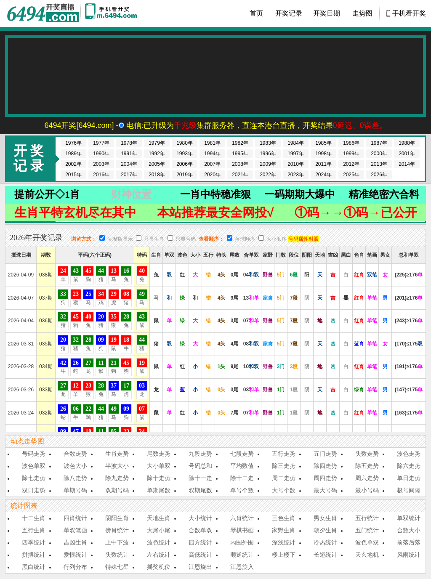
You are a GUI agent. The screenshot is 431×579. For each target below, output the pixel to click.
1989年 (73, 154)
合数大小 (408, 530)
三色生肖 (283, 518)
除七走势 (33, 478)
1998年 (323, 154)
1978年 (129, 143)
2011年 (323, 164)
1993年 (184, 154)
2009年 (268, 164)
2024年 (323, 175)
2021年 (240, 175)
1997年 (295, 154)
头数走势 (367, 453)
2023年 (295, 175)
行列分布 (75, 566)
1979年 (157, 143)
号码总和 (200, 465)
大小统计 (200, 518)
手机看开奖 (409, 13)
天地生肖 (158, 518)
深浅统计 (283, 542)
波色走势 (408, 453)
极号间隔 (408, 490)
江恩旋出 (200, 566)
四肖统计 (75, 518)
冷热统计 (325, 542)
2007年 (212, 164)
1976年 (73, 143)
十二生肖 (33, 518)
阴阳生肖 (117, 518)
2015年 (73, 175)
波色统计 (158, 542)
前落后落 (408, 542)
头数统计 (117, 554)
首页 (256, 13)
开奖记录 (288, 13)
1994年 (212, 154)
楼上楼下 (283, 554)
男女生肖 (325, 518)
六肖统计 (242, 518)
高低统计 (200, 554)
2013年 (379, 164)
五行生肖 (33, 530)
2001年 (407, 154)
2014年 (407, 164)
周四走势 (325, 478)
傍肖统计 (117, 530)
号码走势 (33, 453)
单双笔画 (75, 530)
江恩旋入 (242, 566)
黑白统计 (33, 566)
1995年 (240, 154)
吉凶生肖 (75, 542)
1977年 (101, 143)
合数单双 (200, 530)
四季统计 (33, 542)
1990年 (101, 154)
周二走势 (283, 478)
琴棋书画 (242, 530)
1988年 (407, 143)
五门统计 (367, 530)
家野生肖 (283, 530)
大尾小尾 (158, 530)
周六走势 (367, 478)
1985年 (323, 143)
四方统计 (200, 542)
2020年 (212, 175)
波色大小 (75, 465)
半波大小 (117, 465)
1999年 (351, 154)
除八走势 (75, 478)
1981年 (212, 143)
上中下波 (117, 542)
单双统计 (408, 518)
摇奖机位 (158, 566)
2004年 (129, 164)
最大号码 (325, 490)
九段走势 (200, 453)
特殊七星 (117, 566)
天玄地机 (367, 554)
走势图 (362, 13)
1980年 (184, 143)
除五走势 (367, 465)
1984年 (295, 143)
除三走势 (283, 465)
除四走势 (325, 465)
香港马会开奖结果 (43, 13)
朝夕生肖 (325, 530)
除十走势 (158, 478)
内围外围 (242, 542)
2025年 (351, 175)
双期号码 (117, 490)
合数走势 (75, 453)
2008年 (240, 164)
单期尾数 (158, 490)
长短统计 (325, 554)
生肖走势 (117, 453)
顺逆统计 (242, 554)
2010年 (295, 164)
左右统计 (158, 554)
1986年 (351, 143)
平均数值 (242, 465)
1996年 (268, 154)
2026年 (379, 175)
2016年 (101, 175)
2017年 (129, 175)
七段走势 (242, 453)
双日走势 (33, 490)
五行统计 (367, 518)
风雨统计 (408, 554)
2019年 (184, 175)
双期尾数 (200, 490)
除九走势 (117, 478)
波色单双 (33, 465)
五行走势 (283, 453)
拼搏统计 (33, 554)
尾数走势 (158, 453)
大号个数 (283, 490)
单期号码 (75, 490)
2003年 (101, 164)
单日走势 (408, 478)
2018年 (157, 175)
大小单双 (158, 465)
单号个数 (242, 490)
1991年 (129, 154)
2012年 (351, 164)
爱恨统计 (75, 554)
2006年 (184, 164)
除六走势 (408, 465)
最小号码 (367, 490)
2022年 (268, 175)
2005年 (157, 164)
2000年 (379, 154)
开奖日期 (326, 13)
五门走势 (325, 453)
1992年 (157, 154)
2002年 (73, 164)
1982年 (240, 143)
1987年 (379, 143)
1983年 (268, 143)
